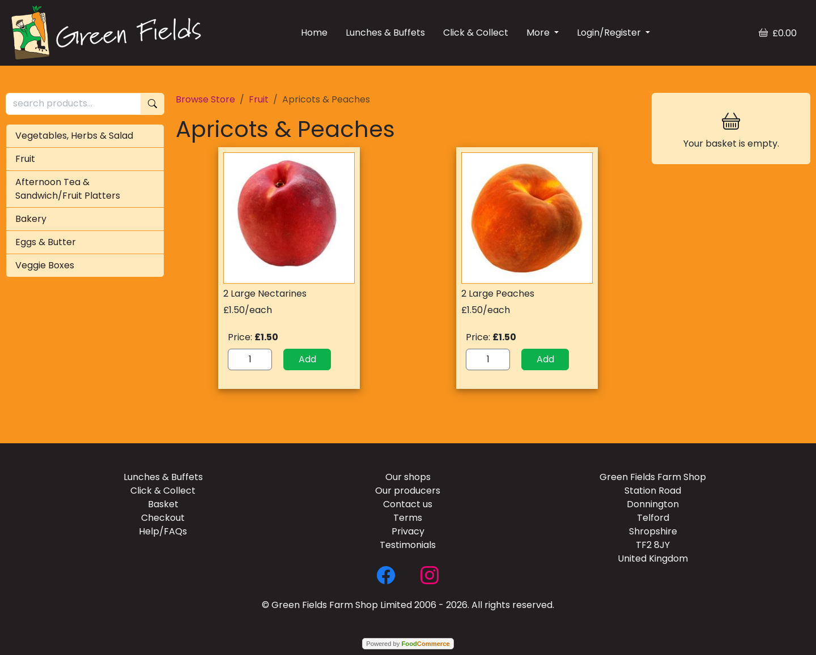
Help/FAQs (163, 531)
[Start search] (152, 104)
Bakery (30, 218)
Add (307, 359)
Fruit (25, 158)
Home (314, 32)
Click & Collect (475, 32)
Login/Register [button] (610, 32)
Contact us (407, 504)
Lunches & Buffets (385, 32)
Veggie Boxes (44, 265)
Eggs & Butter (45, 242)
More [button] (539, 32)
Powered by (407, 643)
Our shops (408, 476)
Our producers (407, 490)
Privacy (408, 531)
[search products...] (73, 104)
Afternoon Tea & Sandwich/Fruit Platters (67, 188)
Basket (163, 504)
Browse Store (205, 99)
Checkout (163, 517)
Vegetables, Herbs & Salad (74, 135)
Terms (407, 517)
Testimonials (408, 544)
